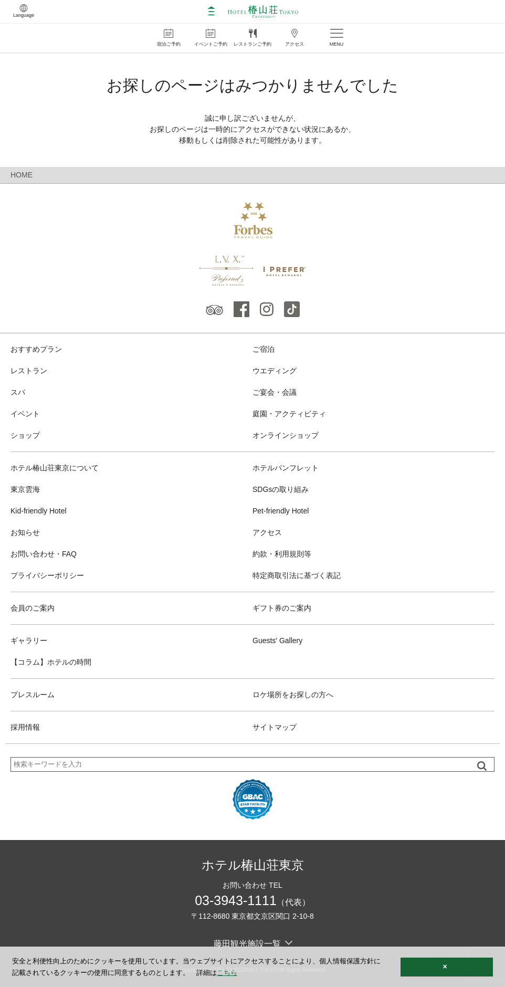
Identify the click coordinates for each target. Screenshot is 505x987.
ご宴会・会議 (274, 392)
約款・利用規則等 (281, 554)
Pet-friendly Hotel (280, 511)
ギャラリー (28, 640)
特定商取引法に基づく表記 (296, 575)
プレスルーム (32, 694)
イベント (25, 414)
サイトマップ (274, 727)
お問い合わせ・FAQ (43, 554)
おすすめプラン (36, 349)
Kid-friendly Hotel (38, 511)
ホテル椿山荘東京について (54, 468)
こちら (227, 972)
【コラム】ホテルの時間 (50, 662)
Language (23, 11)
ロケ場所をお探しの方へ (292, 694)
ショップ (25, 435)
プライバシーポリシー (47, 575)
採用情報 (25, 727)
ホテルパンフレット (285, 468)
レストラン (28, 370)
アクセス (267, 532)
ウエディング (274, 370)
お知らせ (25, 532)
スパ (17, 392)
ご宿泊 (263, 349)
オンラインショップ (285, 435)
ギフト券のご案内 (281, 608)
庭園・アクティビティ (289, 414)
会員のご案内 (32, 608)
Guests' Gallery (277, 640)
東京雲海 (25, 489)
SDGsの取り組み (280, 489)
